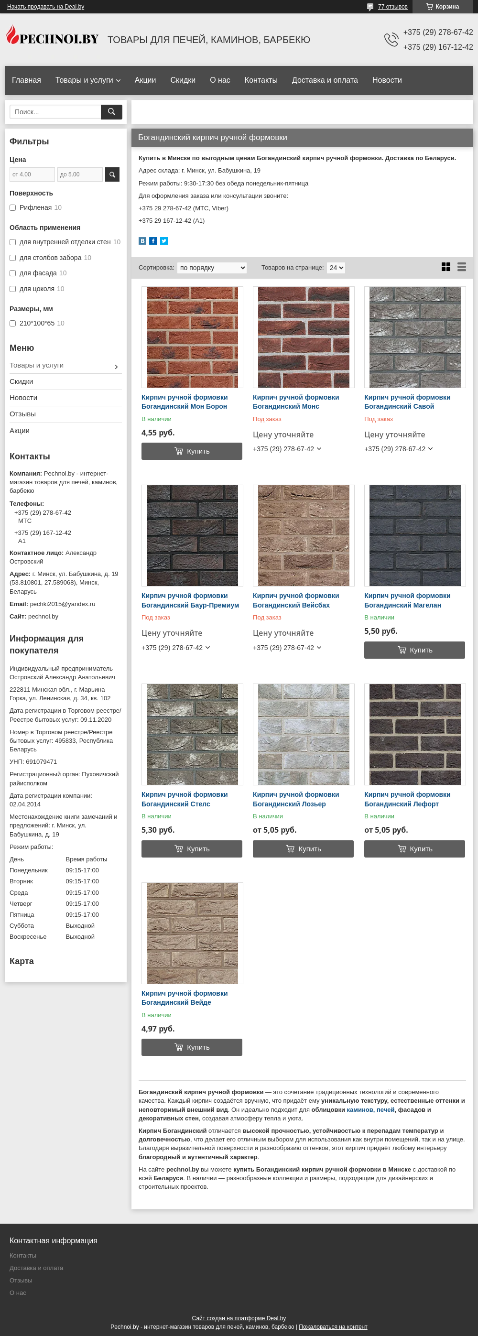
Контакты (261, 80)
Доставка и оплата (325, 80)
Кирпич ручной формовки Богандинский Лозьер (296, 799)
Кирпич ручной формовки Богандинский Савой (407, 402)
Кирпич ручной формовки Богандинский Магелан (407, 600)
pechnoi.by (43, 616)
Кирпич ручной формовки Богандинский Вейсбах (296, 600)
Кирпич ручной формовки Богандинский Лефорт (407, 799)
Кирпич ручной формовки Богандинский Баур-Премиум (190, 600)
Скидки (183, 80)
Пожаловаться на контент (333, 1327)
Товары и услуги (84, 80)
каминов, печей (371, 1109)
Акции (145, 80)
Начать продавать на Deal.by (45, 6)
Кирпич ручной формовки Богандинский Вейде (184, 998)
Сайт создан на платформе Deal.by (239, 1318)
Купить (198, 451)
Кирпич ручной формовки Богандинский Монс (296, 402)
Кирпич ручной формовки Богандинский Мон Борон (184, 402)
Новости (387, 80)
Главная (26, 80)
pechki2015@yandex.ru (63, 604)
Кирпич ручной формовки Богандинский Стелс (184, 799)
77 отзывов (393, 6)
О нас (220, 80)
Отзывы (23, 414)
